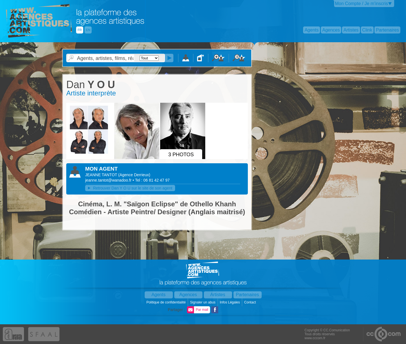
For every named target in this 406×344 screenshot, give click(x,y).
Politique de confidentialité (166, 302)
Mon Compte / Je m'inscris (361, 3)
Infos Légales (230, 302)
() (134, 175)
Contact (250, 302)
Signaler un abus (203, 302)
